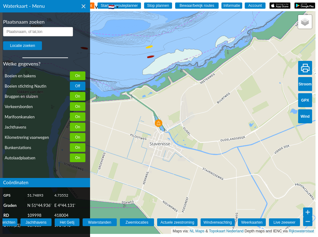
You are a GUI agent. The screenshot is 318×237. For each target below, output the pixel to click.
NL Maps (197, 231)
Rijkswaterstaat (301, 231)
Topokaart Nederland (226, 231)
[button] (150, 54)
